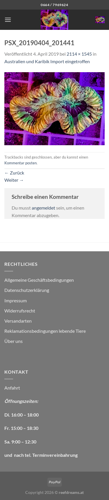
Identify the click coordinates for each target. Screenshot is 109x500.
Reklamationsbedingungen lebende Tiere (45, 331)
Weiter (14, 180)
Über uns (13, 341)
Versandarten (18, 320)
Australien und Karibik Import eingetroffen (47, 61)
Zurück (14, 172)
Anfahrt (12, 387)
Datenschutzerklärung (26, 290)
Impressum (15, 300)
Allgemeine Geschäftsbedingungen (39, 280)
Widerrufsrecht (19, 310)
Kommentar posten (20, 163)
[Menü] (7, 19)
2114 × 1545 (79, 54)
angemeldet (43, 207)
